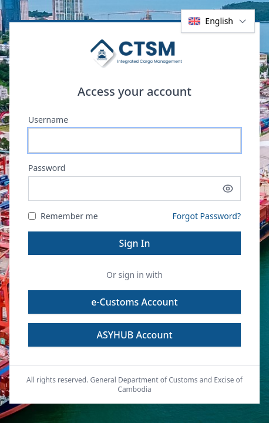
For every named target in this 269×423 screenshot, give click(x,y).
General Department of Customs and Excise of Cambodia (166, 384)
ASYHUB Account (134, 334)
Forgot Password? (206, 215)
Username (48, 119)
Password (46, 167)
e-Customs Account (134, 302)
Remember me (63, 215)
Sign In (134, 243)
